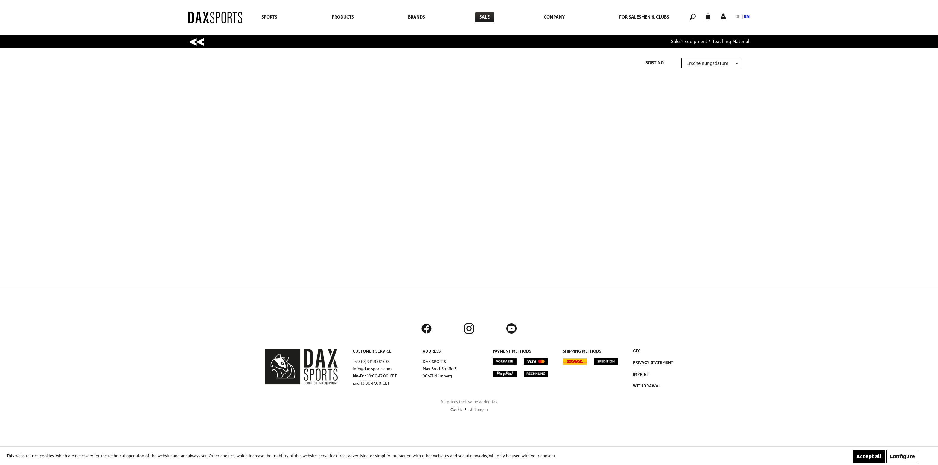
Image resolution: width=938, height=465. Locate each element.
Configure (902, 456)
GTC (637, 351)
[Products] (343, 17)
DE (738, 16)
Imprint (641, 374)
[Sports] (269, 17)
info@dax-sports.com (372, 368)
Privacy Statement (653, 362)
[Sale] (484, 17)
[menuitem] (269, 17)
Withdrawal (646, 385)
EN (747, 16)
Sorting (654, 62)
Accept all (869, 456)
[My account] (723, 16)
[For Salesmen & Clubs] (644, 17)
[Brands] (416, 17)
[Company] (554, 17)
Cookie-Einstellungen (469, 409)
